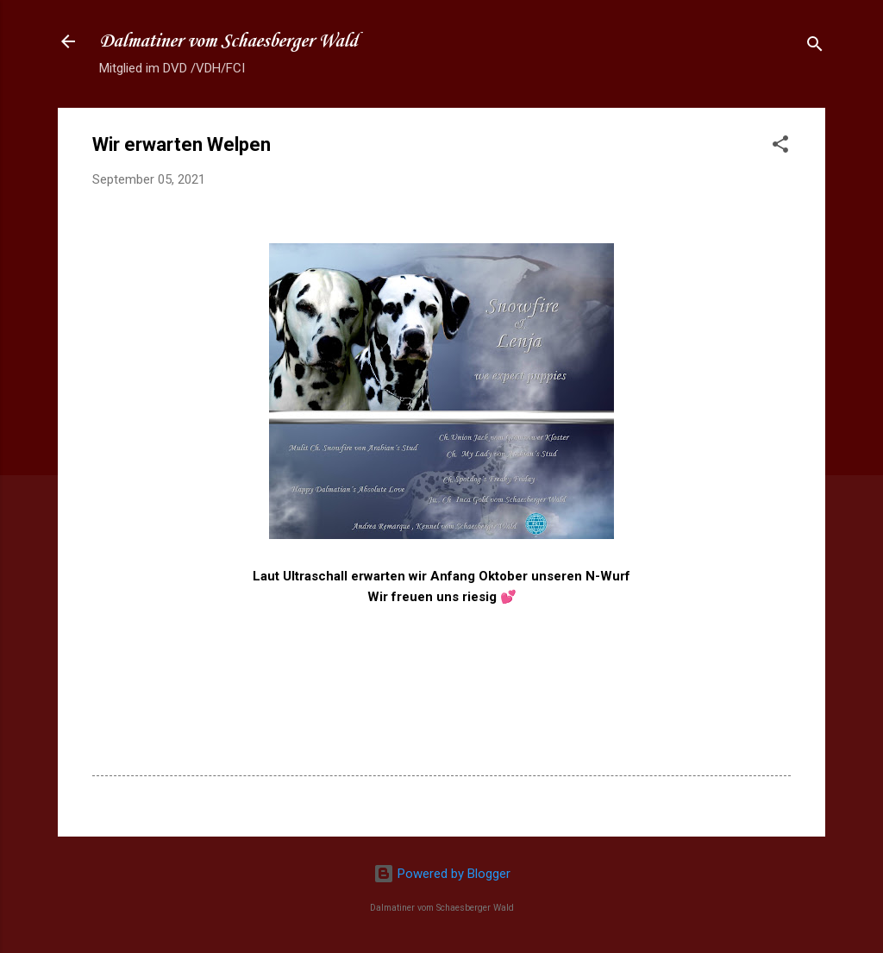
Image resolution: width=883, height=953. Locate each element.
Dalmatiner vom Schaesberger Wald (228, 41)
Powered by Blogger (441, 873)
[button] (780, 147)
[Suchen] (815, 47)
